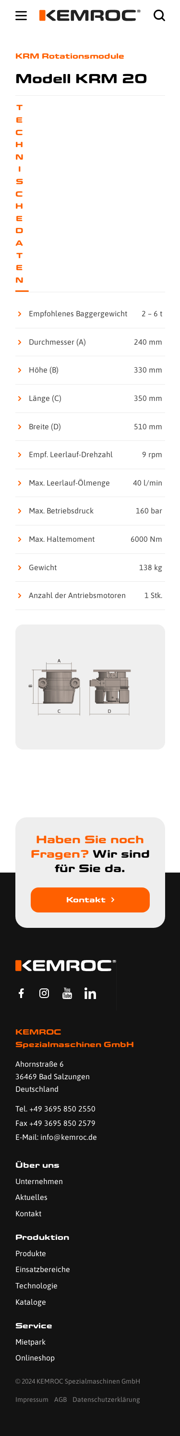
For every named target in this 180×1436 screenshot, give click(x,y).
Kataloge (30, 1302)
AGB (60, 1399)
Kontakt (86, 900)
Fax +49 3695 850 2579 (55, 1123)
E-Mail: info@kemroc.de (56, 1137)
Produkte (30, 1253)
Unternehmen (39, 1181)
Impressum (31, 1399)
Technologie (36, 1285)
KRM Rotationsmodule (69, 56)
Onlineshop (35, 1357)
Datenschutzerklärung (106, 1399)
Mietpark (30, 1341)
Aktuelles (31, 1197)
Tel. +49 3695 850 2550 (55, 1108)
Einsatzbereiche (42, 1269)
